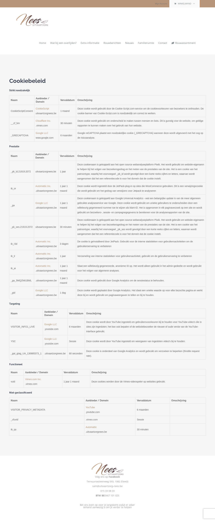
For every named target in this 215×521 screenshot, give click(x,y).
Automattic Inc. (43, 186)
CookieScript (42, 108)
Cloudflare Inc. (43, 120)
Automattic (91, 427)
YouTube (90, 407)
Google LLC (42, 133)
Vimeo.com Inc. (33, 379)
